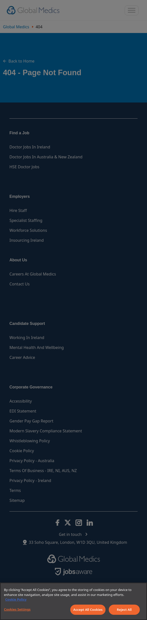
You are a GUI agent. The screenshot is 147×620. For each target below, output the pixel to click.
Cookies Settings (17, 609)
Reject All (124, 609)
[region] (73, 601)
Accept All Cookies (88, 609)
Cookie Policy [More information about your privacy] (16, 599)
